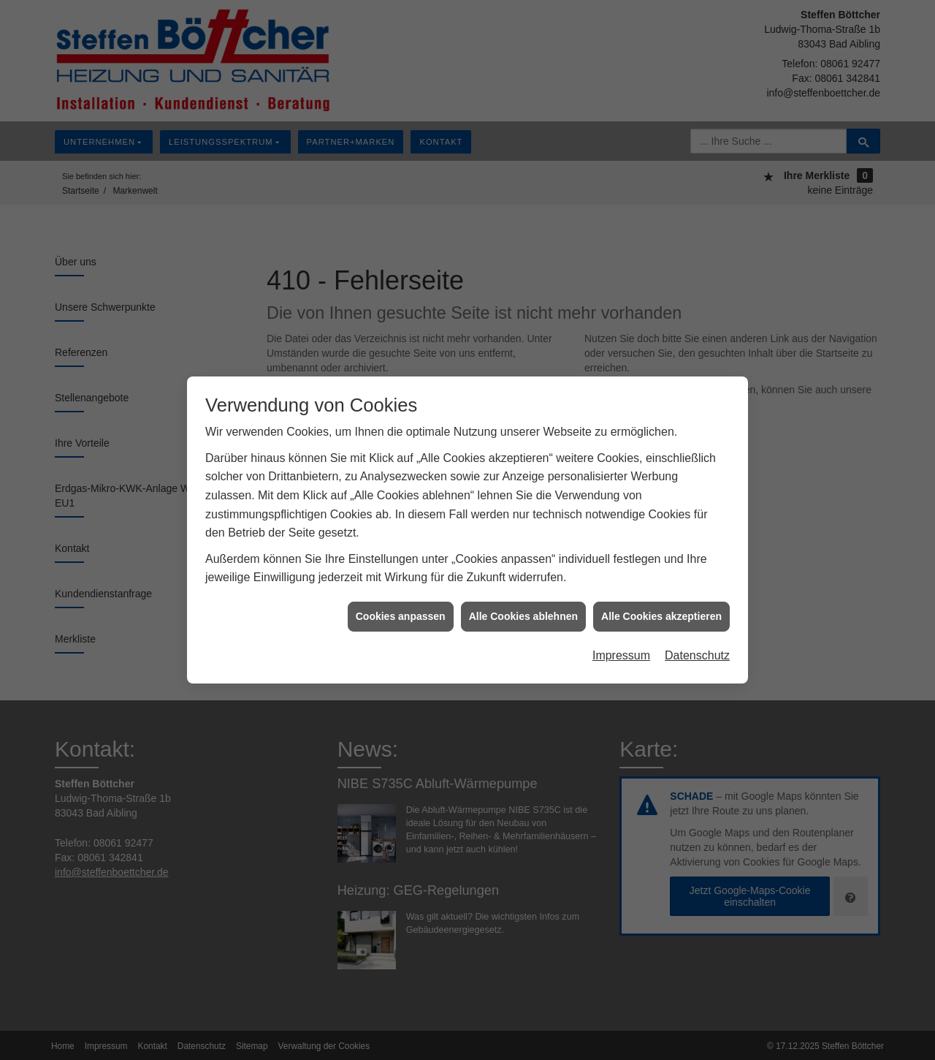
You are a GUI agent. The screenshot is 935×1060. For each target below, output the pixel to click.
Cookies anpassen (401, 609)
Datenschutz (697, 649)
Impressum (621, 649)
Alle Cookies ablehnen (523, 609)
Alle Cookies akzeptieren (661, 609)
